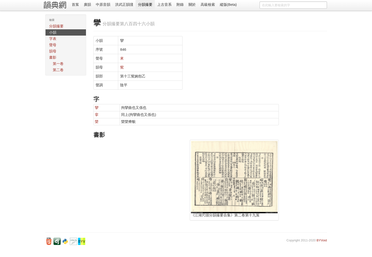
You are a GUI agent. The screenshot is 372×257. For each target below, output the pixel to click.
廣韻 (87, 4)
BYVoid (322, 240)
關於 (192, 4)
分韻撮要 (145, 4)
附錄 (180, 4)
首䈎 (75, 4)
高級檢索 (208, 4)
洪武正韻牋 (124, 4)
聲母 (52, 45)
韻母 (52, 51)
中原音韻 (103, 4)
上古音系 (164, 4)
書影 (52, 57)
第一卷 (58, 64)
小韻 (52, 32)
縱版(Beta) (228, 4)
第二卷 (58, 70)
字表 (52, 39)
